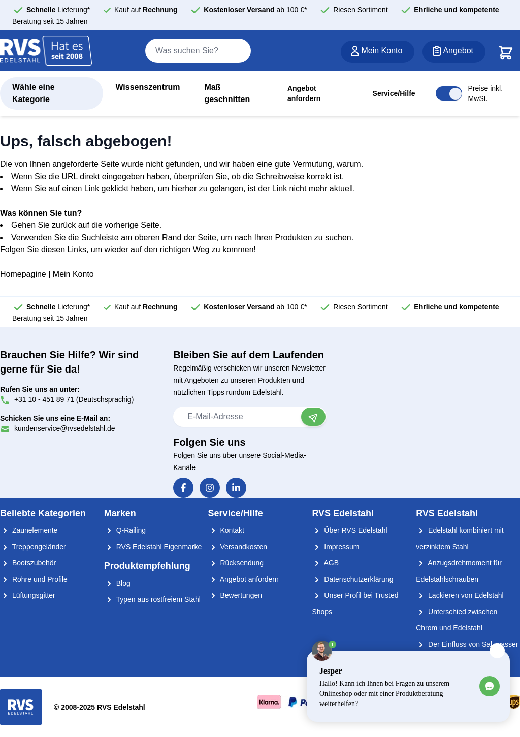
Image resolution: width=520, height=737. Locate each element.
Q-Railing (125, 530)
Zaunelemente (28, 530)
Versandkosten (238, 547)
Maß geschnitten (227, 93)
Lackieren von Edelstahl (460, 595)
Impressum (335, 547)
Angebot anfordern (303, 93)
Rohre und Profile (34, 579)
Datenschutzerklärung (352, 579)
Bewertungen (235, 595)
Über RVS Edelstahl (349, 530)
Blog (117, 583)
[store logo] (46, 51)
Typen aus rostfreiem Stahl (152, 599)
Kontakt (226, 530)
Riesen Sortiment (360, 10)
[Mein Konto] (377, 52)
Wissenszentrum (147, 87)
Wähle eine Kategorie (33, 93)
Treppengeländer (33, 547)
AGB (325, 563)
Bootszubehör (28, 563)
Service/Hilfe (394, 93)
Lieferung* (58, 10)
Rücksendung (236, 563)
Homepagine (23, 274)
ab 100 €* (255, 10)
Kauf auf (146, 10)
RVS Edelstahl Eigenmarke (153, 547)
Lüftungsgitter (27, 595)
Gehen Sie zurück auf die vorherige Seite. (86, 225)
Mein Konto (73, 274)
